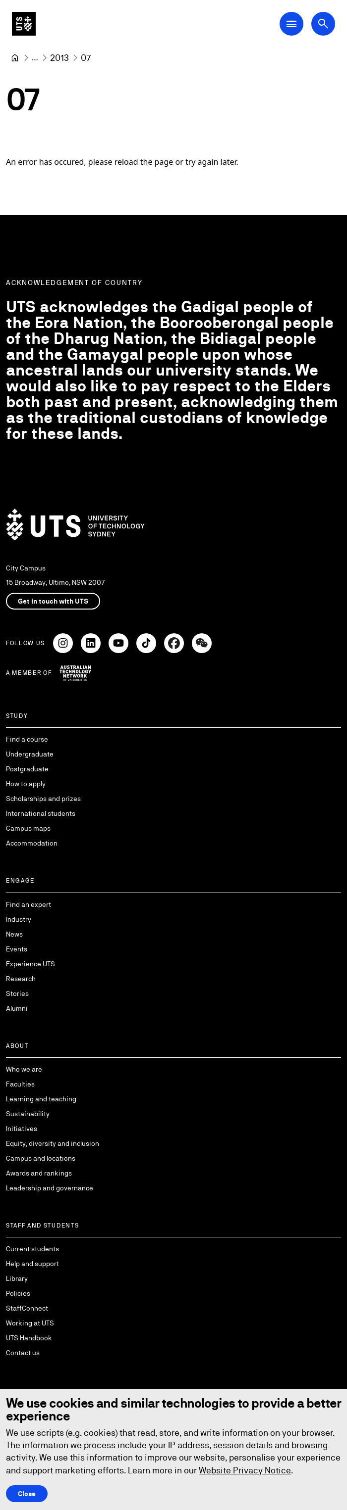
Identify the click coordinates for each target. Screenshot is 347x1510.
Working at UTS (30, 1323)
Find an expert (28, 904)
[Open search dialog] (323, 24)
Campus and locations (40, 1158)
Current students (32, 1248)
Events (16, 948)
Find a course (27, 739)
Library (17, 1278)
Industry (18, 919)
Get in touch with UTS (53, 601)
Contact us (23, 1352)
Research (21, 978)
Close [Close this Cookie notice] (27, 1494)
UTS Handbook (29, 1337)
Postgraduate (27, 768)
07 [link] (86, 57)
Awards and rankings (39, 1173)
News (14, 934)
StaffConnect (27, 1308)
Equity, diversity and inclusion (52, 1143)
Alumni (17, 1008)
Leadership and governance (49, 1187)
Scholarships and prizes (43, 798)
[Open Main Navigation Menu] (291, 24)
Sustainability (28, 1113)
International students (40, 813)
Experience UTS (30, 963)
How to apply (26, 783)
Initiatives (21, 1128)
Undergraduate (30, 754)
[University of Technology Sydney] (15, 58)
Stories (17, 993)
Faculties (20, 1084)
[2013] (59, 57)
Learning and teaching (41, 1098)
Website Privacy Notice (245, 1470)
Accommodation (32, 843)
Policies (18, 1293)
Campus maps (28, 828)
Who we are (24, 1069)
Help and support (32, 1263)
